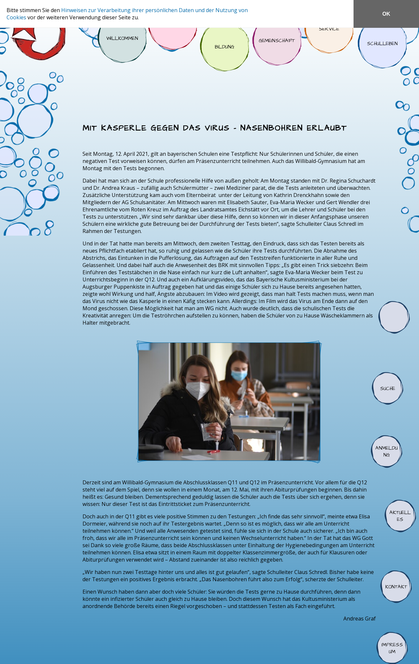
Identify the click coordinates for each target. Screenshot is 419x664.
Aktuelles (400, 516)
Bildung (224, 46)
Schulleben (382, 43)
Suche (387, 388)
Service (329, 28)
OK (386, 14)
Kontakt (396, 586)
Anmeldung (386, 451)
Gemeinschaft (276, 40)
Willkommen (122, 38)
